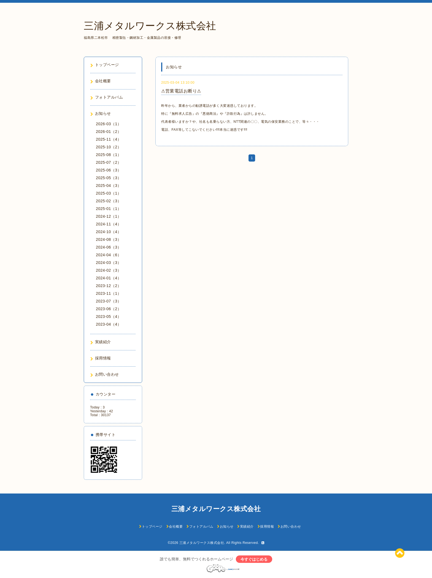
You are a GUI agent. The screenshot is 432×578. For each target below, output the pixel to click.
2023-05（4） (108, 316)
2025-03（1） (108, 193)
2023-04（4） (108, 324)
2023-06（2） (108, 309)
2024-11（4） (108, 224)
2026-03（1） (108, 124)
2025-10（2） (108, 147)
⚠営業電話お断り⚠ (181, 91)
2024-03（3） (108, 262)
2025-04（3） (108, 185)
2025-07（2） (108, 162)
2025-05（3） (108, 178)
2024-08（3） (108, 239)
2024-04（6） (108, 255)
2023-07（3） (108, 301)
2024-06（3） (108, 247)
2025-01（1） (108, 208)
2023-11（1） (108, 293)
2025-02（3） (108, 201)
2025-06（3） (108, 170)
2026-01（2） (108, 131)
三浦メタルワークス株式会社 (150, 25)
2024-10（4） (108, 232)
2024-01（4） (108, 278)
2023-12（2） (108, 285)
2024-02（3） (108, 270)
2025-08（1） (108, 154)
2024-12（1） (108, 216)
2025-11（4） (108, 139)
